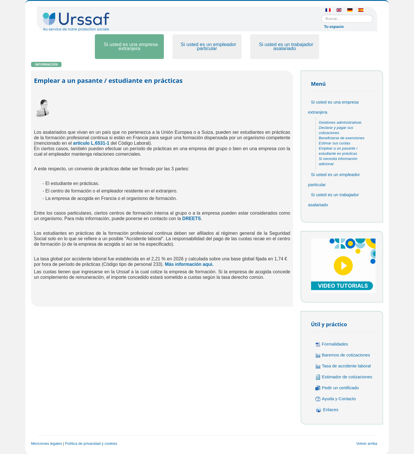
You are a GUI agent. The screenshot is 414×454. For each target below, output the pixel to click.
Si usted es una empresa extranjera (131, 46)
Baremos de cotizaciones (342, 355)
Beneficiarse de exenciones (342, 138)
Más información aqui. (189, 264)
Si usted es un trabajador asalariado (286, 46)
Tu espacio (334, 26)
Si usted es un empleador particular (208, 46)
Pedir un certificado (337, 388)
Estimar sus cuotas (334, 143)
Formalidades (331, 344)
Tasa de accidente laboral (343, 366)
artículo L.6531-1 (91, 143)
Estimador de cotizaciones (343, 377)
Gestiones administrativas (340, 122)
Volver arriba (366, 443)
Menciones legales (46, 443)
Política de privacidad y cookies (91, 443)
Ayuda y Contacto (335, 399)
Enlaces (326, 410)
